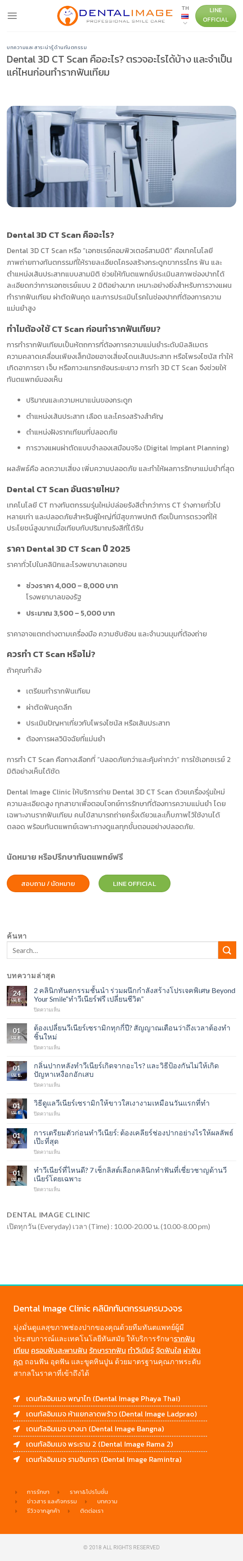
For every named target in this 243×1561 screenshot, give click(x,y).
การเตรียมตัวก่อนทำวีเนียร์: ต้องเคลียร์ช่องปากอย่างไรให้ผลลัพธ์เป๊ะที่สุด (134, 1136)
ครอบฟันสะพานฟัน (59, 1350)
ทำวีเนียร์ (141, 1350)
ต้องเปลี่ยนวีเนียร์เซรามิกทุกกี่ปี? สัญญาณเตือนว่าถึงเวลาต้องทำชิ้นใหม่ (132, 1031)
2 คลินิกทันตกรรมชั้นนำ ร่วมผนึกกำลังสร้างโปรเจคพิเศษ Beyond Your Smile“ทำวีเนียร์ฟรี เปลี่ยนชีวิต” (134, 994)
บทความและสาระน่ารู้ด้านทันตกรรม (47, 47)
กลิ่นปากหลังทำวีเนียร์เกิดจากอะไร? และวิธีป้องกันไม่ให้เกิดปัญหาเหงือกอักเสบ (126, 1069)
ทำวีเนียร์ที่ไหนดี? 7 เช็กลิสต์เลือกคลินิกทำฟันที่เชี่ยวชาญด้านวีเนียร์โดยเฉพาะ (130, 1174)
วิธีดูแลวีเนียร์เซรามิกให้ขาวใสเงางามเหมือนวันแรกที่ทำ (122, 1102)
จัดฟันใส (168, 1350)
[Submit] (227, 950)
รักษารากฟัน (107, 1350)
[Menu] (12, 16)
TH (185, 15)
